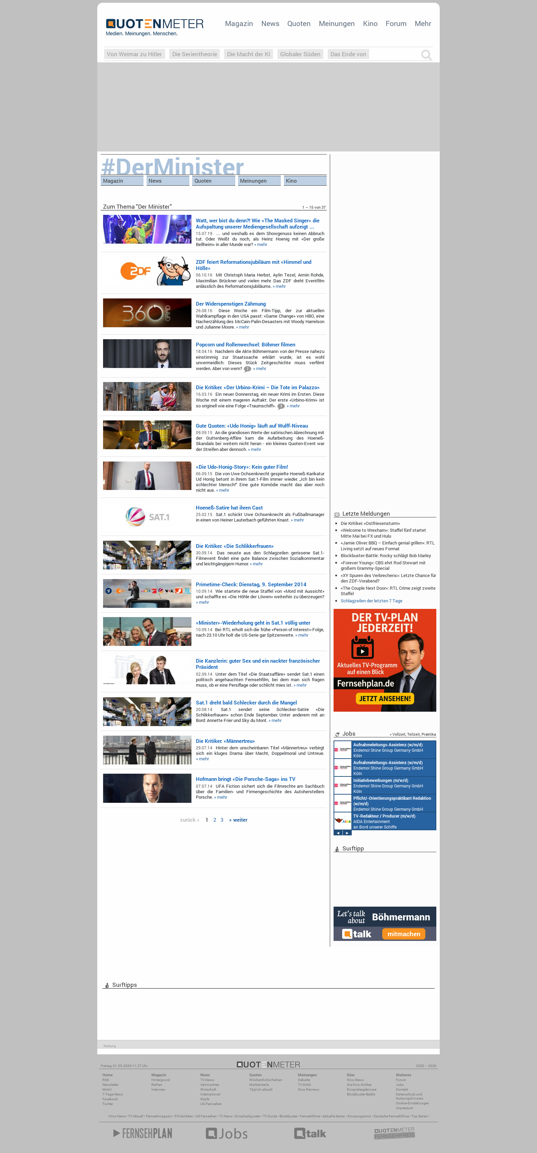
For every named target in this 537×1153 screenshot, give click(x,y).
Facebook (110, 1099)
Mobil (107, 1089)
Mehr (423, 23)
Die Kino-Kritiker (359, 1084)
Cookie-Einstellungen (412, 1103)
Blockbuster (288, 1116)
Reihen (156, 1084)
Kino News (117, 1116)
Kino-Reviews (308, 1089)
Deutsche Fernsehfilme (391, 1116)
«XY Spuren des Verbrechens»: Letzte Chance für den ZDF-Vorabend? (388, 578)
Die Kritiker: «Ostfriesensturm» (370, 523)
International (210, 1094)
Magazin (239, 23)
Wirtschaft (208, 1089)
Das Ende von (348, 54)
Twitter (107, 1104)
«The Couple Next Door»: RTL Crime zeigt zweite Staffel (388, 591)
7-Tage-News (112, 1094)
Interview (158, 1089)
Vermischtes (209, 1084)
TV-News (207, 1080)
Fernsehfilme (310, 1116)
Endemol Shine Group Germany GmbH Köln (378, 749)
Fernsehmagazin (159, 1116)
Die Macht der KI (248, 54)
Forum (396, 23)
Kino (370, 23)
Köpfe (204, 1099)
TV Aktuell (135, 1116)
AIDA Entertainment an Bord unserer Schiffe (374, 821)
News (270, 23)
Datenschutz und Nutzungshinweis (409, 1096)
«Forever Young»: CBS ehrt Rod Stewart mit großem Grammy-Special (383, 565)
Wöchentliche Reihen (265, 1080)
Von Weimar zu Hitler (134, 54)
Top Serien (419, 1116)
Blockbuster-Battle (361, 1094)
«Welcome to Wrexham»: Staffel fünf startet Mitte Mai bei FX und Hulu (383, 533)
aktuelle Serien (334, 1116)
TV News (226, 1116)
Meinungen (337, 23)
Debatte (304, 1080)
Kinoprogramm (359, 1116)
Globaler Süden (300, 54)
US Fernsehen (206, 1116)
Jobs (400, 1084)
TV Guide (270, 1116)
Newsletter (110, 1084)
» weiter (238, 819)
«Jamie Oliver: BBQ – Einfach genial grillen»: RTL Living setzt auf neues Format (388, 545)
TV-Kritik (304, 1084)
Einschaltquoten (248, 1116)
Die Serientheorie (194, 54)
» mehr (260, 244)
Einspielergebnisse (361, 1089)
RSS (105, 1080)
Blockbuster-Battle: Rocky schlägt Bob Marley (386, 555)
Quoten (299, 23)
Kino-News (355, 1080)
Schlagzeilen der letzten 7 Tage (371, 601)
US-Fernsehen (211, 1104)
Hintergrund (160, 1080)
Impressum (404, 1108)
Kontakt (402, 1089)
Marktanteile (259, 1084)
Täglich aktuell (261, 1089)
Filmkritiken (184, 1116)
